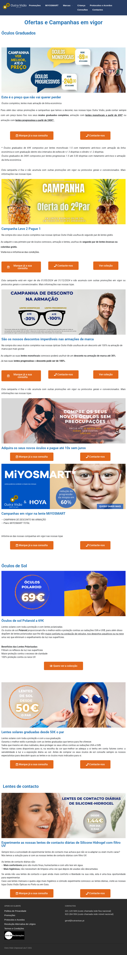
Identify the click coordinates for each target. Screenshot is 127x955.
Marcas (67, 5)
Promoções (35, 5)
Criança (81, 5)
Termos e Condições (14, 928)
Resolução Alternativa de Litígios (20, 924)
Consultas (82, 9)
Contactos (97, 9)
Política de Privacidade (15, 911)
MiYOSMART (51, 5)
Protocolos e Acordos (101, 5)
